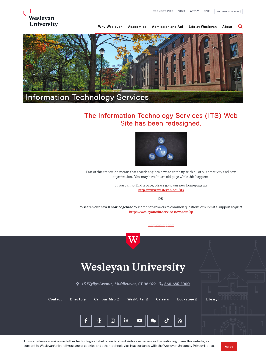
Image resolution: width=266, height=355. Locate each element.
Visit (181, 11)
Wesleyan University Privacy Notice (188, 346)
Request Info (163, 11)
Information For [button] (229, 11)
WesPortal (136, 299)
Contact (55, 299)
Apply (194, 11)
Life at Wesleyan (203, 27)
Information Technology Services (87, 97)
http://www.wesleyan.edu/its (161, 190)
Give (207, 11)
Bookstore (185, 299)
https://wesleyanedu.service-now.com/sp (161, 212)
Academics (137, 27)
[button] (238, 25)
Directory (78, 299)
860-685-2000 (177, 284)
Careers (162, 299)
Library (212, 299)
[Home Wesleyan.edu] (51, 21)
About (227, 27)
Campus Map (105, 299)
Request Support (161, 225)
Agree (229, 346)
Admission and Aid (167, 27)
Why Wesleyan (110, 27)
